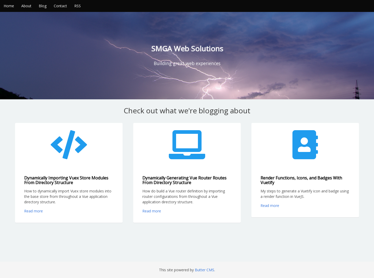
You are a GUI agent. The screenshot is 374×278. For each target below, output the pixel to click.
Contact (60, 5)
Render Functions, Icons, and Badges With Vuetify (301, 180)
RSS (77, 5)
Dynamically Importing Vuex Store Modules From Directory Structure (66, 180)
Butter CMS (204, 269)
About (26, 5)
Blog (42, 5)
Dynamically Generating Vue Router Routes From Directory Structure (184, 180)
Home (9, 5)
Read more (33, 210)
